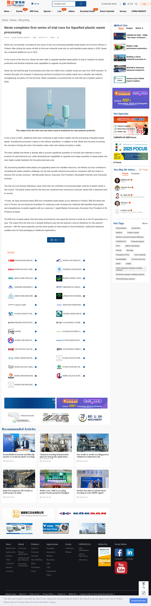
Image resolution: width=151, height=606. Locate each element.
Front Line (22, 548)
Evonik (118, 250)
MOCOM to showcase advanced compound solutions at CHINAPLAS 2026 (137, 69)
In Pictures (10, 563)
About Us (22, 594)
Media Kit (72, 594)
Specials (9, 567)
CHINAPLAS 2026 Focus (125, 137)
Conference (69, 548)
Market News (11, 548)
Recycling (24, 20)
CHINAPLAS (121, 241)
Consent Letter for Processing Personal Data (96, 594)
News (13, 20)
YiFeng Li (124, 203)
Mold (33, 563)
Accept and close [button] (138, 601)
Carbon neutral (133, 233)
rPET (118, 246)
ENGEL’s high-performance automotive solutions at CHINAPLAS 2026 (137, 47)
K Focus (117, 162)
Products (9, 556)
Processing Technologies (23, 565)
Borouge (130, 250)
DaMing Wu (125, 180)
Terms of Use (34, 594)
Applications (10, 552)
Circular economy (138, 259)
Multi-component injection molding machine (129, 269)
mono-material (139, 255)
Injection (34, 548)
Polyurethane (121, 228)
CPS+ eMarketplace (84, 549)
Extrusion (35, 552)
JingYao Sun (126, 187)
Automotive (51, 552)
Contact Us (61, 594)
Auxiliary (35, 556)
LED (48, 567)
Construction (51, 571)
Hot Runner (35, 567)
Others (49, 575)
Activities (9, 571)
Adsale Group (10, 594)
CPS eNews (83, 560)
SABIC (128, 264)
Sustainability (121, 259)
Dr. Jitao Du (125, 195)
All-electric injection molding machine (130, 274)
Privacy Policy (48, 594)
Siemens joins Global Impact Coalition (135, 79)
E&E (48, 563)
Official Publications (83, 555)
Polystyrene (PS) (122, 255)
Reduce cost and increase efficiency (130, 237)
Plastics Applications (23, 553)
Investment (136, 228)
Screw (33, 571)
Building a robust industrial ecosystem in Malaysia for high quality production (137, 58)
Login (144, 4)
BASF (118, 264)
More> (145, 223)
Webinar (68, 552)
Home (5, 20)
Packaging (50, 548)
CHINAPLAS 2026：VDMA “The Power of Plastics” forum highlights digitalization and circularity (137, 36)
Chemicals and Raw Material (23, 559)
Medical (119, 233)
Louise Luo (125, 210)
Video (8, 560)
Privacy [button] (52, 602)
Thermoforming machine (125, 279)
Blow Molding (36, 560)
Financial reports (137, 241)
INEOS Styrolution (132, 246)
